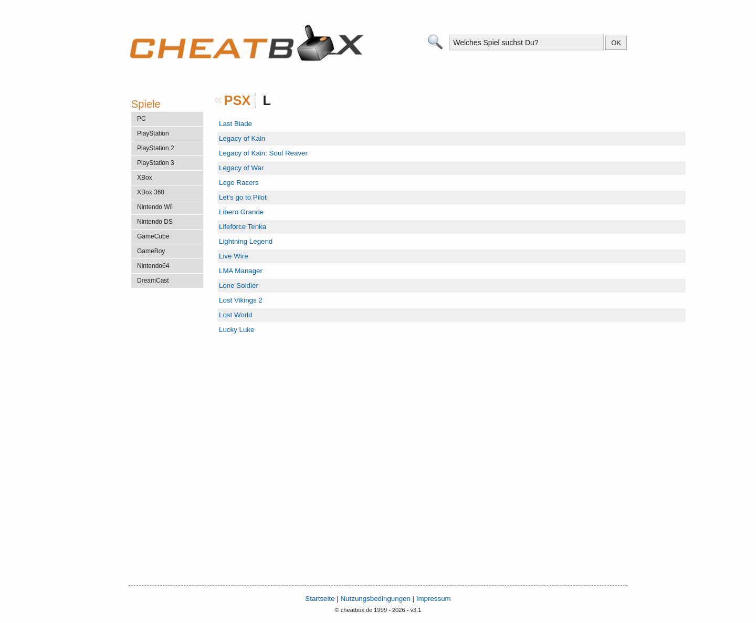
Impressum (433, 599)
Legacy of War (241, 168)
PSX (237, 100)
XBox (144, 177)
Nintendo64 (153, 265)
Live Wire (233, 256)
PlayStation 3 (155, 163)
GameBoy (151, 251)
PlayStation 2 (155, 148)
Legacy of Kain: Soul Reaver (263, 153)
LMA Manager (240, 271)
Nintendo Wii (155, 207)
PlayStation (153, 133)
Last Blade (235, 124)
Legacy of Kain (242, 138)
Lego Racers (239, 182)
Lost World (235, 315)
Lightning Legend (245, 241)
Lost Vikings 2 (240, 300)
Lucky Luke (236, 330)
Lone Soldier (238, 285)
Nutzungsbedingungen (375, 599)
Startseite (319, 599)
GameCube (153, 236)
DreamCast (153, 280)
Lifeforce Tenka (242, 227)
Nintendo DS (155, 221)
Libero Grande (241, 212)
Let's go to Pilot (243, 197)
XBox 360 (150, 192)
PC (141, 118)
